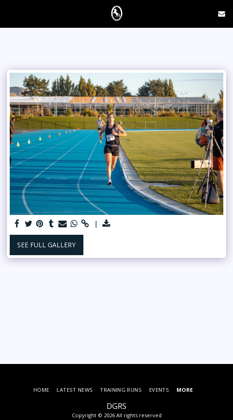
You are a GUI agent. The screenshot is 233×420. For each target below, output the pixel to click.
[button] (10, 13)
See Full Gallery (46, 244)
